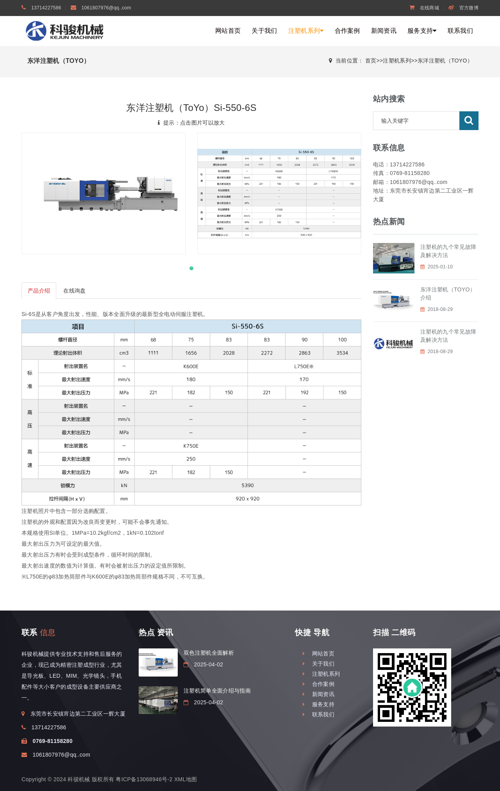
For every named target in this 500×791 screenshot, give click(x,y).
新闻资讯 (383, 30)
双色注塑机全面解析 (209, 653)
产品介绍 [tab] (39, 290)
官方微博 (463, 8)
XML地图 (185, 779)
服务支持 (422, 30)
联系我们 (460, 30)
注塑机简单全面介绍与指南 (217, 690)
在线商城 (424, 8)
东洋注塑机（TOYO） (445, 60)
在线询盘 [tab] (74, 290)
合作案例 (347, 30)
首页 (371, 60)
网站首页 (228, 30)
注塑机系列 (306, 30)
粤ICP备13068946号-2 (144, 779)
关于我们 (264, 30)
